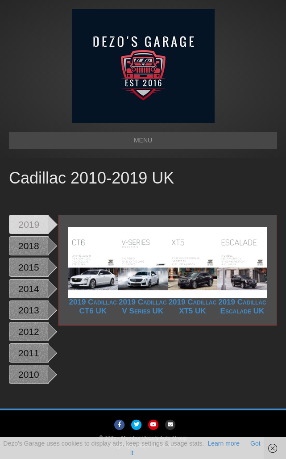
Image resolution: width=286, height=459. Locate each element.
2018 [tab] (28, 246)
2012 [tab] (28, 331)
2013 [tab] (28, 310)
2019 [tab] (29, 224)
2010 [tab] (28, 374)
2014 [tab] (28, 289)
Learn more (223, 443)
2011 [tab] (28, 353)
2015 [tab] (28, 267)
